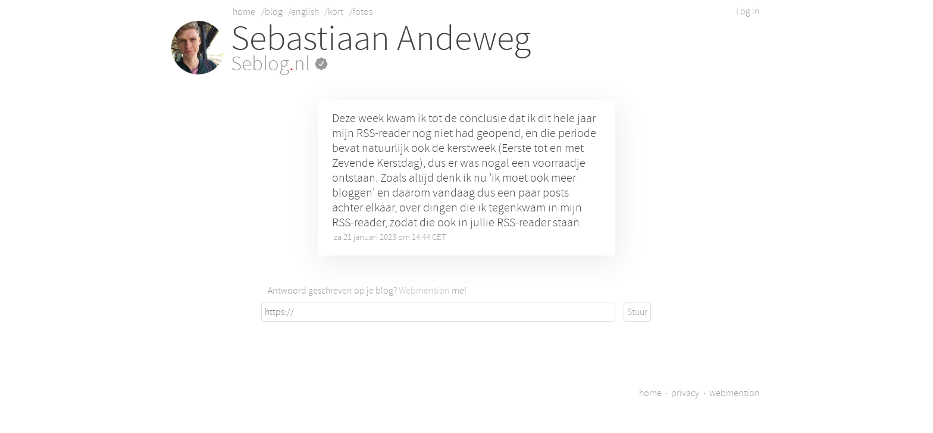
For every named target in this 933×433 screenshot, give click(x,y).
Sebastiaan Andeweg (381, 38)
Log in (748, 11)
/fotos (360, 12)
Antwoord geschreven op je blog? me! (367, 291)
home (244, 12)
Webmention (424, 291)
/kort (333, 12)
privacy (685, 393)
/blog (272, 12)
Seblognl (279, 63)
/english (303, 12)
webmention (734, 393)
